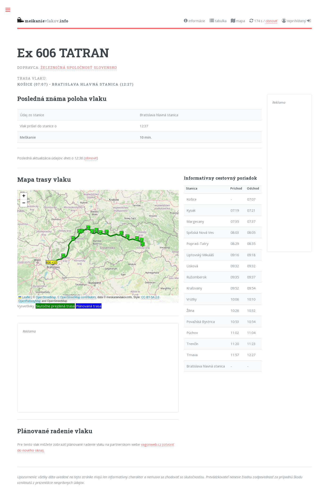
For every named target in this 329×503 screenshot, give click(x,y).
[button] (23, 196)
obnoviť (271, 20)
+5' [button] (63, 256)
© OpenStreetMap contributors (76, 297)
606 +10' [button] (51, 262)
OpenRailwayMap (29, 301)
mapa (240, 20)
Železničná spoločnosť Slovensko (79, 67)
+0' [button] (142, 244)
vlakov (42, 20)
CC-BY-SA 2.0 (150, 297)
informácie (196, 20)
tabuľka (220, 20)
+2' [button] (121, 233)
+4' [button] (107, 232)
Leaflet (24, 297)
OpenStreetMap (46, 297)
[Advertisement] (98, 374)
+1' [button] (141, 240)
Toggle (8, 10)
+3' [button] (127, 237)
